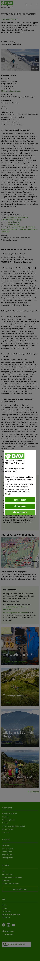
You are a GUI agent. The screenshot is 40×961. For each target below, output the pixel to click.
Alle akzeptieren (20, 512)
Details (8, 494)
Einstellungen (20, 500)
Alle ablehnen (20, 506)
